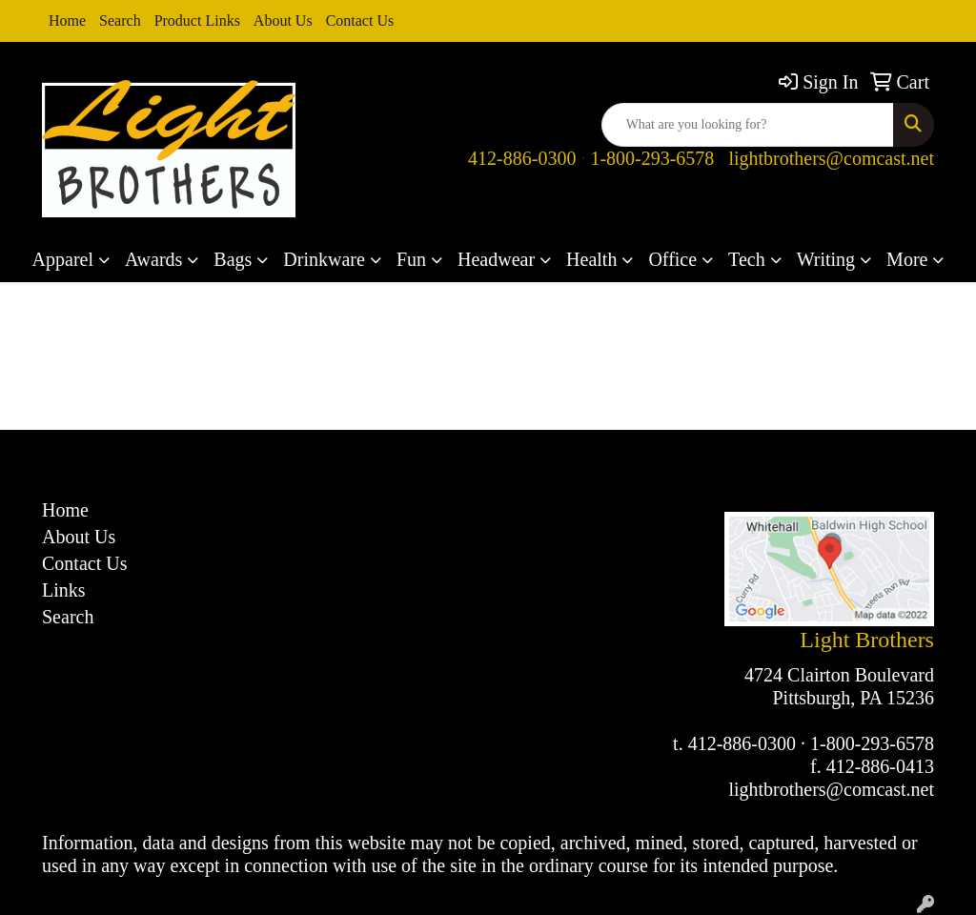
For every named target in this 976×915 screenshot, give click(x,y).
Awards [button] (153, 259)
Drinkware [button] (324, 259)
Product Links (197, 20)
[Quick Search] (747, 125)
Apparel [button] (62, 259)
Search (120, 20)
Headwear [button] (496, 259)
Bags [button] (233, 259)
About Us (283, 20)
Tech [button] (746, 259)
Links (64, 590)
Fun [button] (411, 259)
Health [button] (591, 259)
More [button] (906, 259)
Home (67, 20)
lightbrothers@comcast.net (831, 158)
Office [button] (672, 259)
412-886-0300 (522, 158)
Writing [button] (826, 259)
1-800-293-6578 (652, 158)
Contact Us (360, 20)
